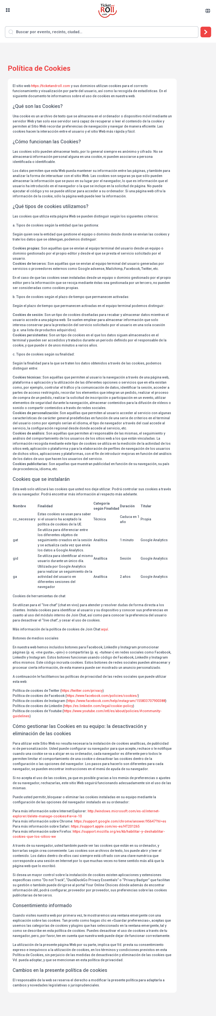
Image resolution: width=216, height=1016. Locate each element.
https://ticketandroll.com (50, 86)
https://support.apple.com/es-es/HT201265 (105, 826)
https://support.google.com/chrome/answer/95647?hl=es (120, 821)
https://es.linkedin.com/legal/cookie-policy (98, 706)
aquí (104, 629)
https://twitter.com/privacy (82, 691)
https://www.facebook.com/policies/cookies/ (102, 696)
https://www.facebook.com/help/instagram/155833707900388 (116, 701)
